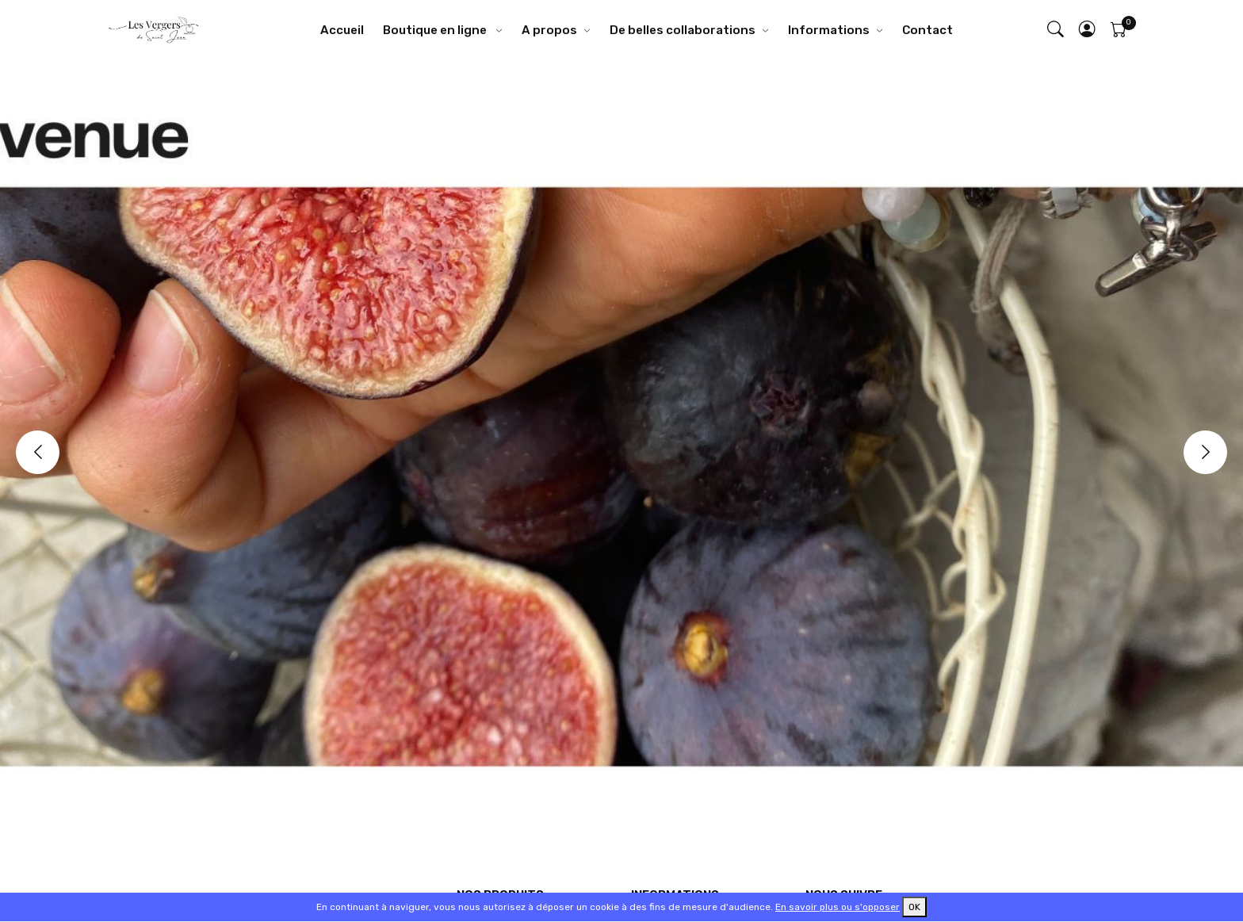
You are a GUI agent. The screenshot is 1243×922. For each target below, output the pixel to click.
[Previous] (37, 452)
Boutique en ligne (436, 30)
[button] (1087, 30)
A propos (549, 30)
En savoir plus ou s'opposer (837, 906)
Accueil (342, 30)
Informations (829, 30)
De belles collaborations (682, 30)
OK (914, 906)
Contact (927, 30)
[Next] (1205, 452)
